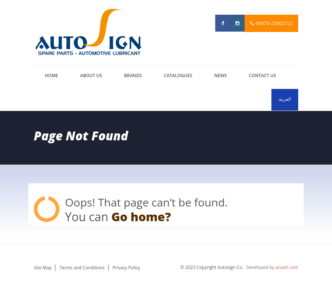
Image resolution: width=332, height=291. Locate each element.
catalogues (178, 75)
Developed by (272, 267)
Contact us (262, 75)
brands (133, 75)
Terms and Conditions (82, 268)
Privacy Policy (126, 268)
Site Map (43, 268)
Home (51, 75)
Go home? (141, 216)
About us (91, 75)
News (220, 75)
